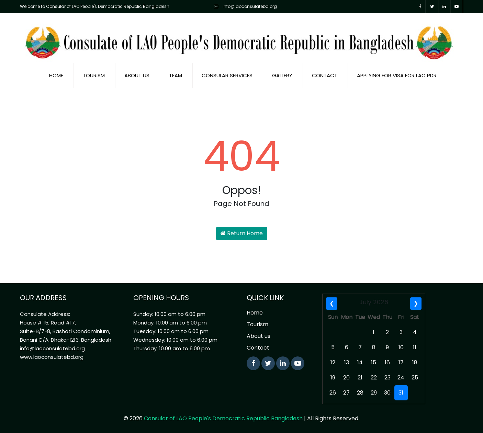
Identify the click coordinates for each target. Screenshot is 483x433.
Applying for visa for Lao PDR (397, 75)
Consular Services (227, 75)
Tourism (94, 75)
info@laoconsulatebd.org (245, 6)
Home (56, 75)
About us (136, 75)
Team (175, 75)
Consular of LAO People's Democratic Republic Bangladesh (223, 418)
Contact (324, 75)
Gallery (282, 75)
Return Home (242, 233)
